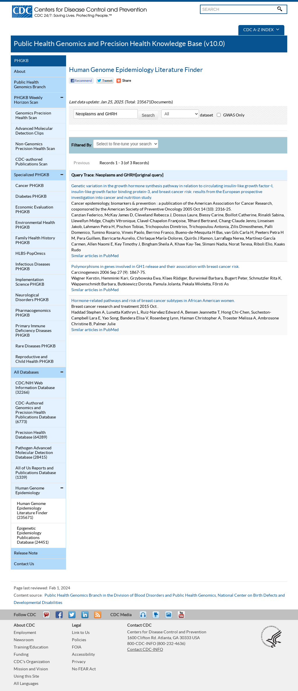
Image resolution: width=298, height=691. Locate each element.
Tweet (72, 617)
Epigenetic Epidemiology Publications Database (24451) (33, 535)
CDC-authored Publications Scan (31, 162)
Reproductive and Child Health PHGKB (34, 359)
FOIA (76, 647)
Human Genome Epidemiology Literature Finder (136, 70)
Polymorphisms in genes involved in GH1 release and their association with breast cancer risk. (155, 267)
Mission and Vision (31, 669)
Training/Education (31, 647)
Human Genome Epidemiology (29, 490)
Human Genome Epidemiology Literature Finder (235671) (32, 511)
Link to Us (81, 633)
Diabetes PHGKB (31, 197)
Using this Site (26, 676)
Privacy (79, 662)
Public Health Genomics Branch (30, 84)
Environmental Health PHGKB (35, 225)
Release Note (26, 553)
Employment (25, 633)
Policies (79, 640)
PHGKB (21, 61)
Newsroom (23, 640)
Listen (143, 617)
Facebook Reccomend (81, 81)
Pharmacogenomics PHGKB (33, 313)
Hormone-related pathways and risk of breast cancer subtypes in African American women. (153, 301)
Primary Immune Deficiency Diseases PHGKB (33, 330)
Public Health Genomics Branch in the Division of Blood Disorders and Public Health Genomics (130, 595)
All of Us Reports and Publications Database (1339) (35, 473)
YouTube (184, 617)
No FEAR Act (84, 669)
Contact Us (24, 564)
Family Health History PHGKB (35, 240)
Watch (156, 617)
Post (84, 617)
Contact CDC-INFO (145, 650)
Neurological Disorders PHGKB (32, 297)
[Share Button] (123, 81)
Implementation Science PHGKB (29, 282)
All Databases (26, 372)
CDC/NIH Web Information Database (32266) (35, 388)
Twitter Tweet (104, 81)
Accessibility (83, 655)
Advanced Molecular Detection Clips (34, 131)
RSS (97, 617)
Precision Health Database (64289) (31, 435)
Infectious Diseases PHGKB (32, 266)
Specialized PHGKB (31, 175)
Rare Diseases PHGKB (35, 346)
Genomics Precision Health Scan (33, 115)
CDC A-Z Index (261, 30)
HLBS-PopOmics (30, 254)
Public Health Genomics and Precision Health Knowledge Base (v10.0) (119, 43)
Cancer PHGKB (29, 186)
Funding (21, 655)
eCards (170, 617)
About (19, 72)
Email (46, 617)
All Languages (26, 684)
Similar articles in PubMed (95, 256)
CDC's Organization (32, 662)
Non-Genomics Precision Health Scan (35, 146)
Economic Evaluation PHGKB (34, 209)
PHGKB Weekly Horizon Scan (28, 100)
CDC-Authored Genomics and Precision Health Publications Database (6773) (35, 412)
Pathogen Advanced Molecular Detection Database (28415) (34, 453)
